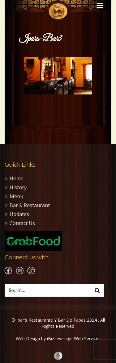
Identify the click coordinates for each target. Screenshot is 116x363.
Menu (16, 196)
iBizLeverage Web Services (74, 338)
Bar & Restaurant (30, 205)
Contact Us (22, 223)
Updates (19, 214)
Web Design (28, 338)
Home (17, 178)
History (18, 187)
